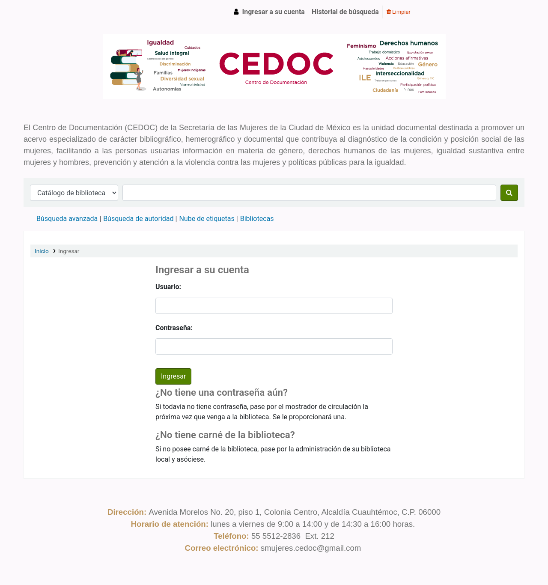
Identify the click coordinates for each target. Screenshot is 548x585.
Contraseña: (174, 328)
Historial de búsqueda (345, 12)
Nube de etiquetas (206, 219)
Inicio (42, 251)
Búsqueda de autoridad (138, 219)
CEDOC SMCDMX (45, 12)
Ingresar (69, 251)
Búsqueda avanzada (67, 219)
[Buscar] (509, 193)
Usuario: (168, 287)
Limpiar (399, 12)
